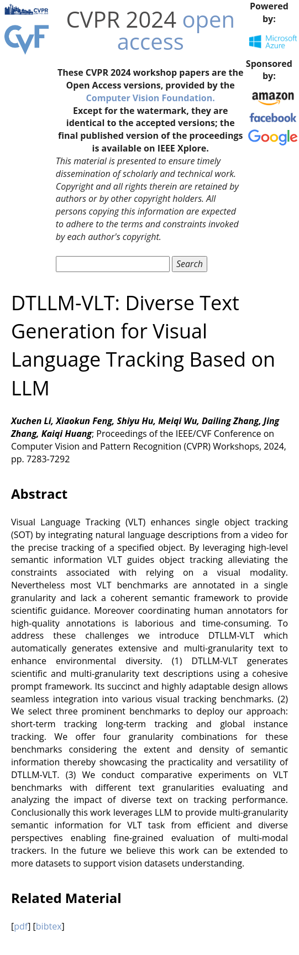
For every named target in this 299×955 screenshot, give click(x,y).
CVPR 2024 (121, 19)
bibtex (49, 926)
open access (176, 30)
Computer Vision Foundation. (150, 98)
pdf (21, 926)
